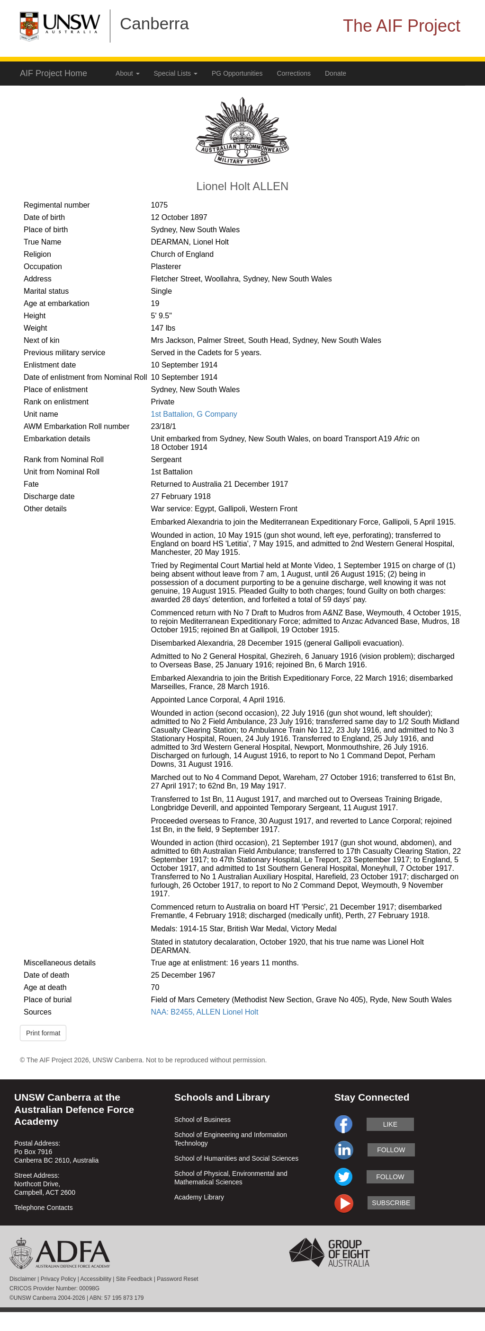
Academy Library (199, 1197)
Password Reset (177, 1279)
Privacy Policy (58, 1279)
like (390, 1124)
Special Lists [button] (176, 73)
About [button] (127, 73)
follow (391, 1150)
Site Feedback (134, 1279)
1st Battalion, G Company (194, 414)
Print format (43, 1033)
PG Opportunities (237, 73)
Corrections (294, 73)
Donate (335, 73)
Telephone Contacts (43, 1207)
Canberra (154, 23)
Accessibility (96, 1279)
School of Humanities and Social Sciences (236, 1158)
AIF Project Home (53, 73)
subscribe (391, 1203)
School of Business (202, 1119)
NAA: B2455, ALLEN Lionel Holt (205, 1012)
